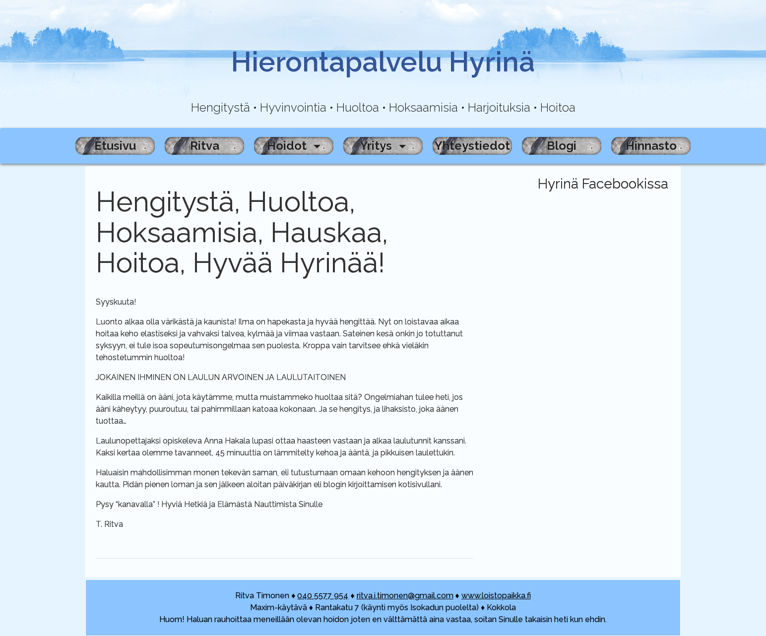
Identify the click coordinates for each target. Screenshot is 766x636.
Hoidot (288, 145)
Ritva (204, 145)
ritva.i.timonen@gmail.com (405, 595)
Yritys (377, 145)
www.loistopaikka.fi (496, 595)
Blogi (561, 145)
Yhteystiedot (472, 145)
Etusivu (115, 145)
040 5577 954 (322, 595)
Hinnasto (651, 145)
